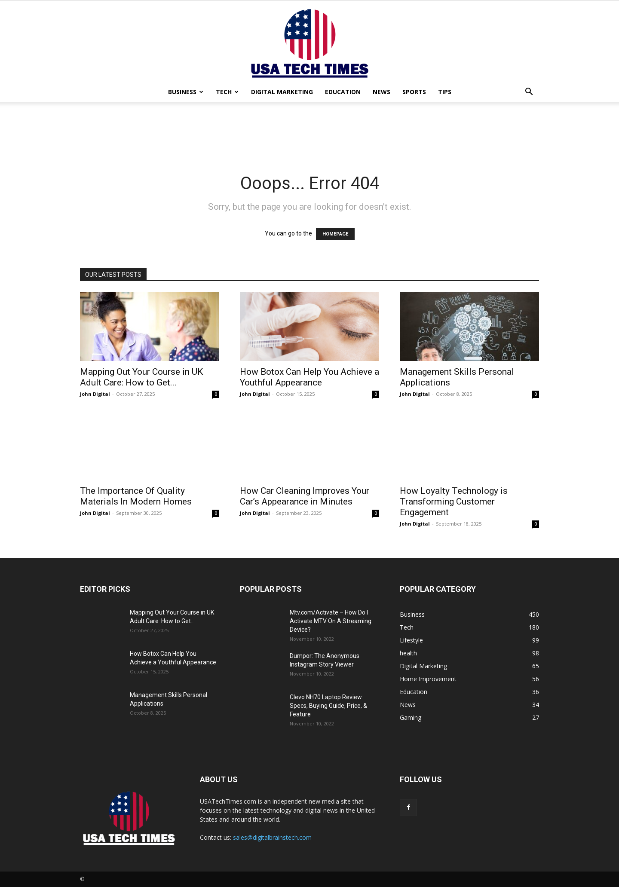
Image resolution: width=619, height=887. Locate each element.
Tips (444, 92)
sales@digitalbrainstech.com (272, 837)
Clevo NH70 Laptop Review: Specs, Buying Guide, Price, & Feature (328, 706)
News (381, 92)
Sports (414, 92)
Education (343, 92)
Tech (227, 92)
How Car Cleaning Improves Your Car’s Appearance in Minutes (304, 496)
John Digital (95, 394)
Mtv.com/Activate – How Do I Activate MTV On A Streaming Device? (330, 621)
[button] (528, 93)
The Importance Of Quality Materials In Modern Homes (136, 496)
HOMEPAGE (335, 234)
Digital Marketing (282, 92)
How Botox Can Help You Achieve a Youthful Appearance (309, 377)
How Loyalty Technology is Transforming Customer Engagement (454, 501)
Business (185, 92)
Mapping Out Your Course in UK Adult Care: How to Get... (141, 377)
